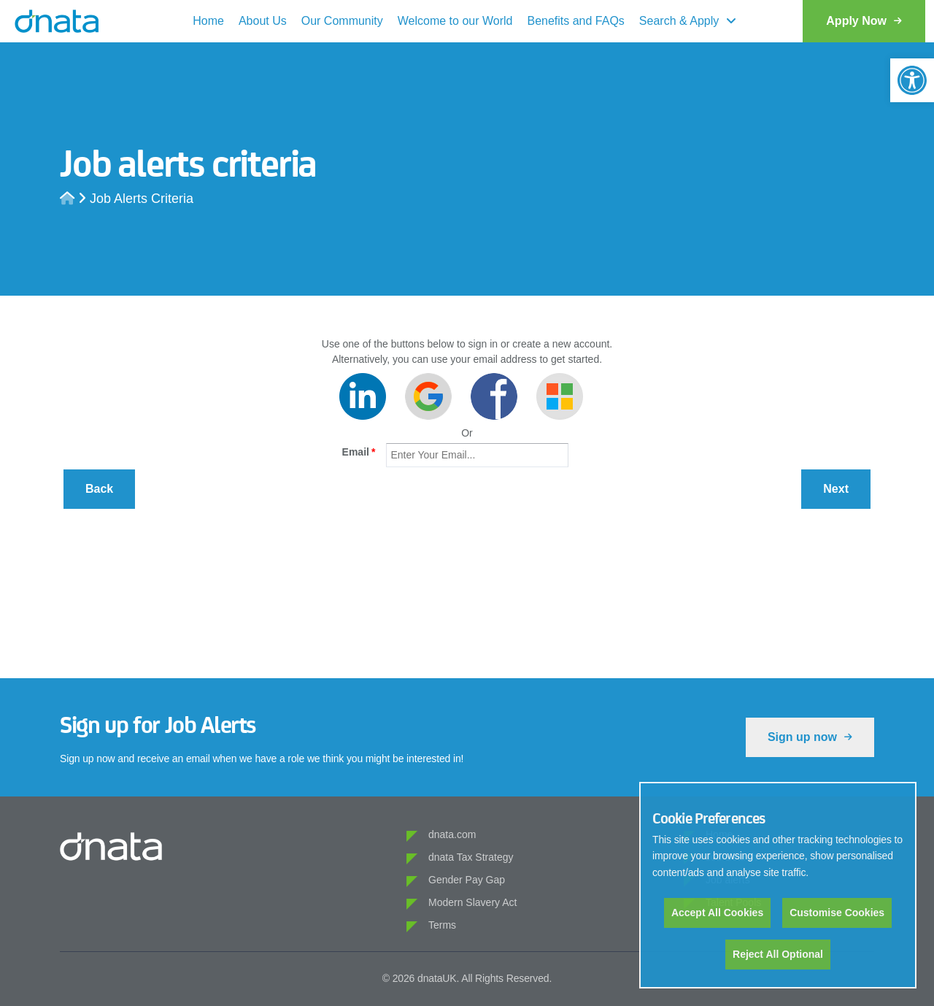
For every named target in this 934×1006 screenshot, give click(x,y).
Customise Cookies (837, 912)
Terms (442, 925)
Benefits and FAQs (575, 21)
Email (359, 452)
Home (208, 21)
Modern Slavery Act (472, 902)
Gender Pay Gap (466, 880)
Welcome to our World (455, 21)
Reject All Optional (778, 954)
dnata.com (452, 834)
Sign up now (810, 737)
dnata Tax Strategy (470, 857)
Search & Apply (679, 21)
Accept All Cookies (717, 912)
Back (99, 489)
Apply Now (864, 21)
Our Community (342, 21)
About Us (263, 21)
